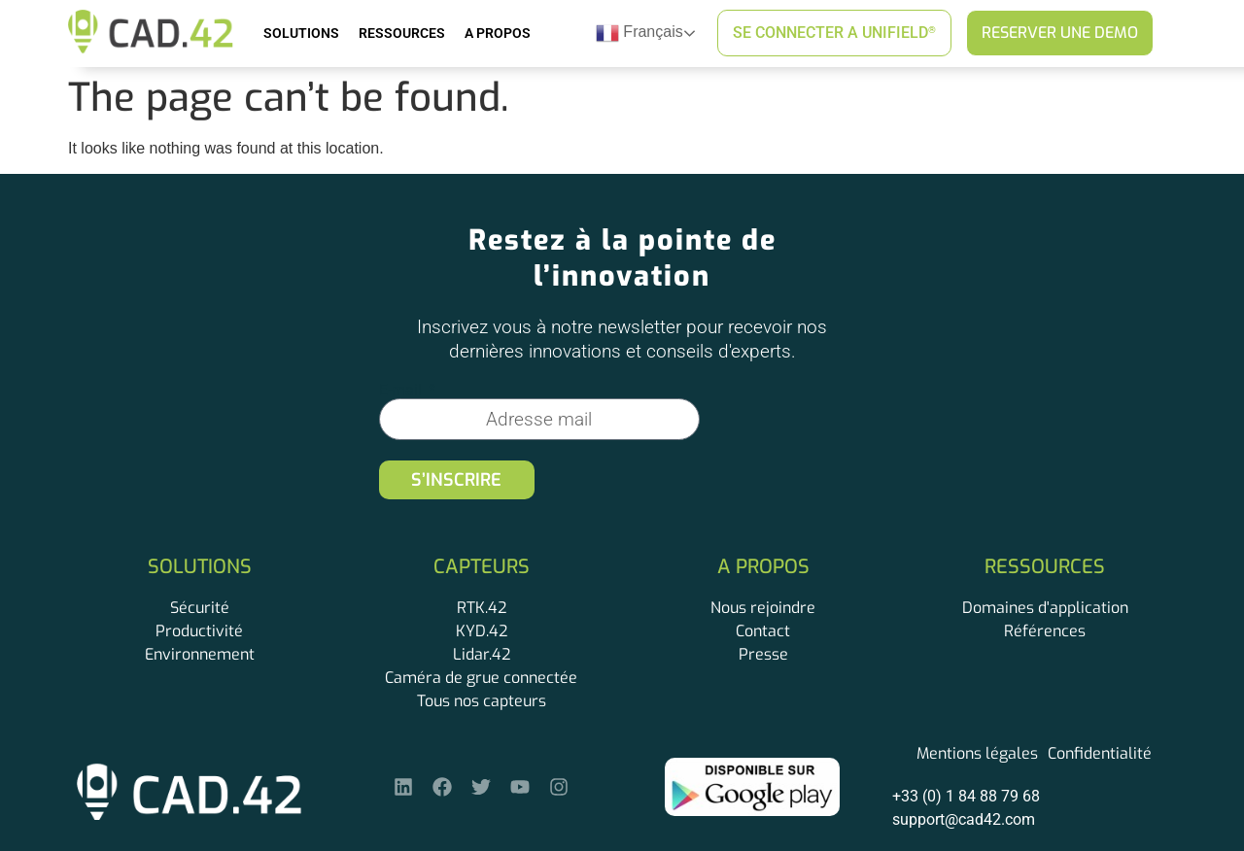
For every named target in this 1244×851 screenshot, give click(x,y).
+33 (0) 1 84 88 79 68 (966, 796)
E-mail (402, 390)
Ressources (402, 33)
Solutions (301, 33)
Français (639, 33)
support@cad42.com (963, 819)
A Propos (498, 33)
